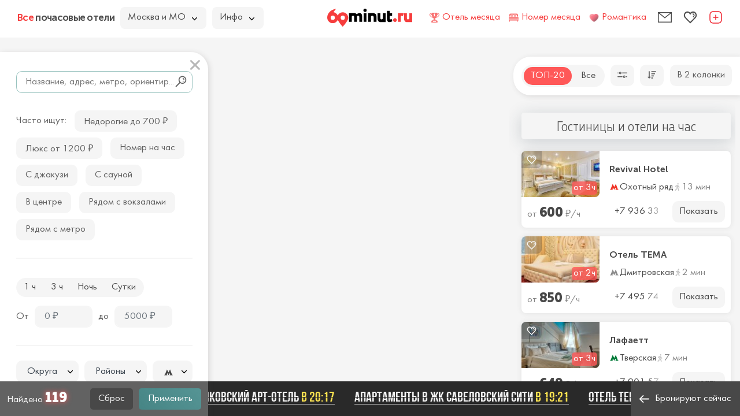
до (103, 316)
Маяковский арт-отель (267, 396)
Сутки (124, 287)
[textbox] (47, 371)
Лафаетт (629, 340)
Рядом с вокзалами (127, 202)
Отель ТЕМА (638, 254)
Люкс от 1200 (59, 148)
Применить (170, 398)
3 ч (57, 287)
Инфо (237, 17)
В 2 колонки (701, 75)
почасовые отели (65, 17)
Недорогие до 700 (126, 120)
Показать (698, 211)
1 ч (30, 287)
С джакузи (46, 175)
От (22, 316)
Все (588, 75)
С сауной (113, 175)
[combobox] (47, 371)
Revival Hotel (638, 169)
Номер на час (147, 148)
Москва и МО (162, 17)
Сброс (111, 398)
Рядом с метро (55, 229)
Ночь (87, 287)
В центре (43, 202)
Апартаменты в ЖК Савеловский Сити (466, 396)
